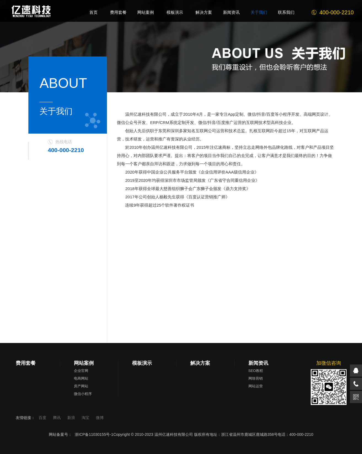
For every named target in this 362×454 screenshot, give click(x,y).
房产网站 (81, 386)
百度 (43, 417)
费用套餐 (26, 363)
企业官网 (81, 371)
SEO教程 (255, 371)
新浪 (71, 417)
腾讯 (57, 417)
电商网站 (81, 378)
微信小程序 (83, 394)
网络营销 (255, 378)
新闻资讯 (258, 363)
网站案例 (84, 363)
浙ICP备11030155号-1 (94, 434)
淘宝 (86, 417)
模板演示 (142, 363)
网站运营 (255, 386)
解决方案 (200, 363)
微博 (100, 417)
